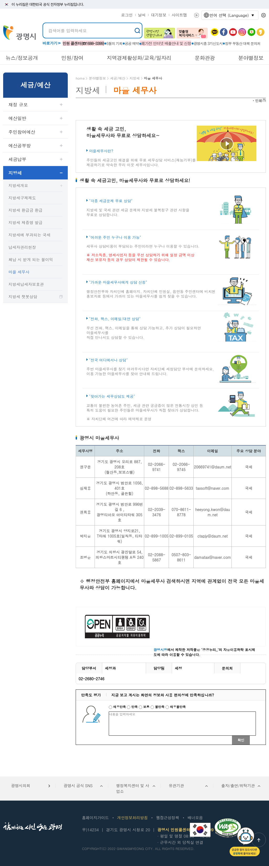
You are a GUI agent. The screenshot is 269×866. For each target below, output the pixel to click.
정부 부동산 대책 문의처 (242, 43)
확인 (240, 740)
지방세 (15, 173)
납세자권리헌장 (22, 247)
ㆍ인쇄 (257, 100)
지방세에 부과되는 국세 (29, 235)
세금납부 (17, 159)
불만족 (158, 706)
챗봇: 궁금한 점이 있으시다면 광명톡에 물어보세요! (244, 841)
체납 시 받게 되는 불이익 (30, 259)
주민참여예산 (21, 132)
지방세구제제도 (22, 197)
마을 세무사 (18, 272)
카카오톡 (215, 32)
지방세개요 (18, 185)
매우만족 (118, 706)
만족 (133, 706)
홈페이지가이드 (95, 817)
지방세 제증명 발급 (25, 222)
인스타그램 (242, 32)
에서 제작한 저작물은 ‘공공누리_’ (186, 649)
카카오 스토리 (261, 32)
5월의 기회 (114, 43)
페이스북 (224, 32)
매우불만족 (175, 706)
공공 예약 (132, 43)
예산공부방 (19, 145)
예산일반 (17, 118)
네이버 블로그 (251, 32)
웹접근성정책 (167, 817)
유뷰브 (233, 32)
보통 (145, 706)
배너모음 (195, 817)
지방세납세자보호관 (26, 284)
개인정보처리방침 (132, 817)
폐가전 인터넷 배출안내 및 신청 (166, 43)
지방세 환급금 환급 (25, 210)
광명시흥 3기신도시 (208, 43)
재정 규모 (18, 104)
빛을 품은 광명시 (19, 32)
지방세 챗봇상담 (22, 296)
